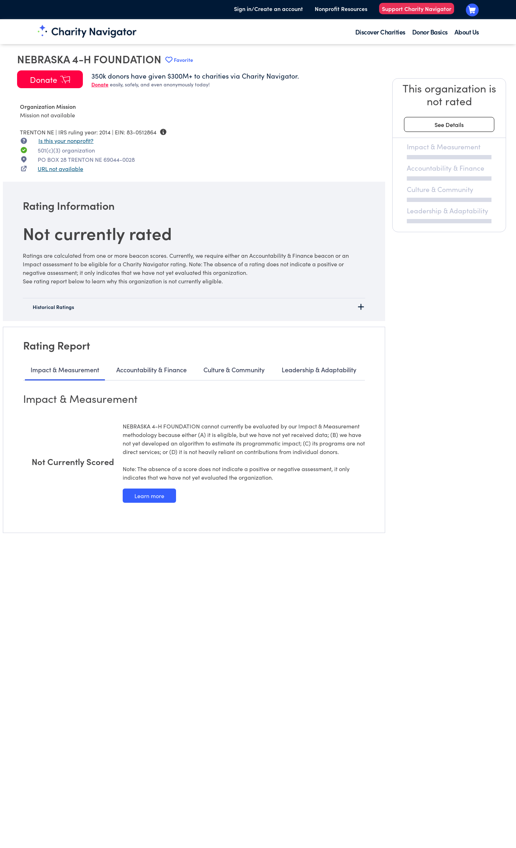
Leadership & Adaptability (319, 369)
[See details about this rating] (449, 124)
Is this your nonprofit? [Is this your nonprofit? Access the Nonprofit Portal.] (66, 140)
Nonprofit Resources (341, 8)
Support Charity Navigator (416, 8)
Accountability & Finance (151, 369)
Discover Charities (380, 31)
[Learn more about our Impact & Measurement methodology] (149, 496)
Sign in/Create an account (268, 8)
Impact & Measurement (65, 369)
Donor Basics (430, 31)
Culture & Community (234, 369)
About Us (466, 31)
